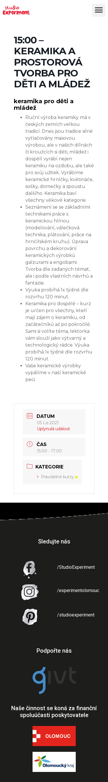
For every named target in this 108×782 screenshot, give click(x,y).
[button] (98, 10)
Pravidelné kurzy (57, 476)
